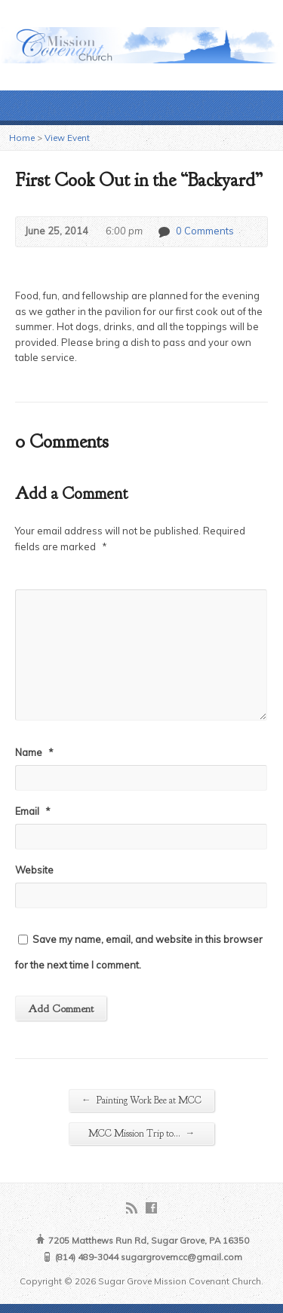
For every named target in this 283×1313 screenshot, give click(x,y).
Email (33, 811)
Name (34, 752)
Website (34, 870)
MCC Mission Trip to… (141, 1133)
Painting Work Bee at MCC (141, 1100)
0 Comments (163, 231)
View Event (67, 137)
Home (22, 137)
